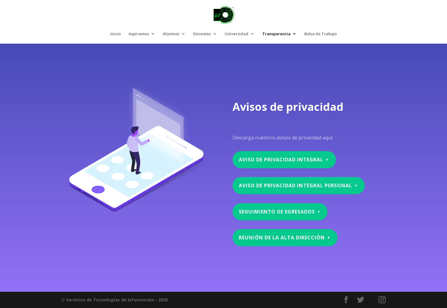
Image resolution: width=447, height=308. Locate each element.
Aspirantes (139, 34)
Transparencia (276, 34)
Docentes (202, 34)
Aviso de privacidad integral (281, 160)
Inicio (115, 34)
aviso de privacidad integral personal (295, 186)
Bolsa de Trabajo (320, 34)
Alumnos (171, 34)
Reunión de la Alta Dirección (283, 238)
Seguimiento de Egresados (277, 212)
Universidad (236, 34)
